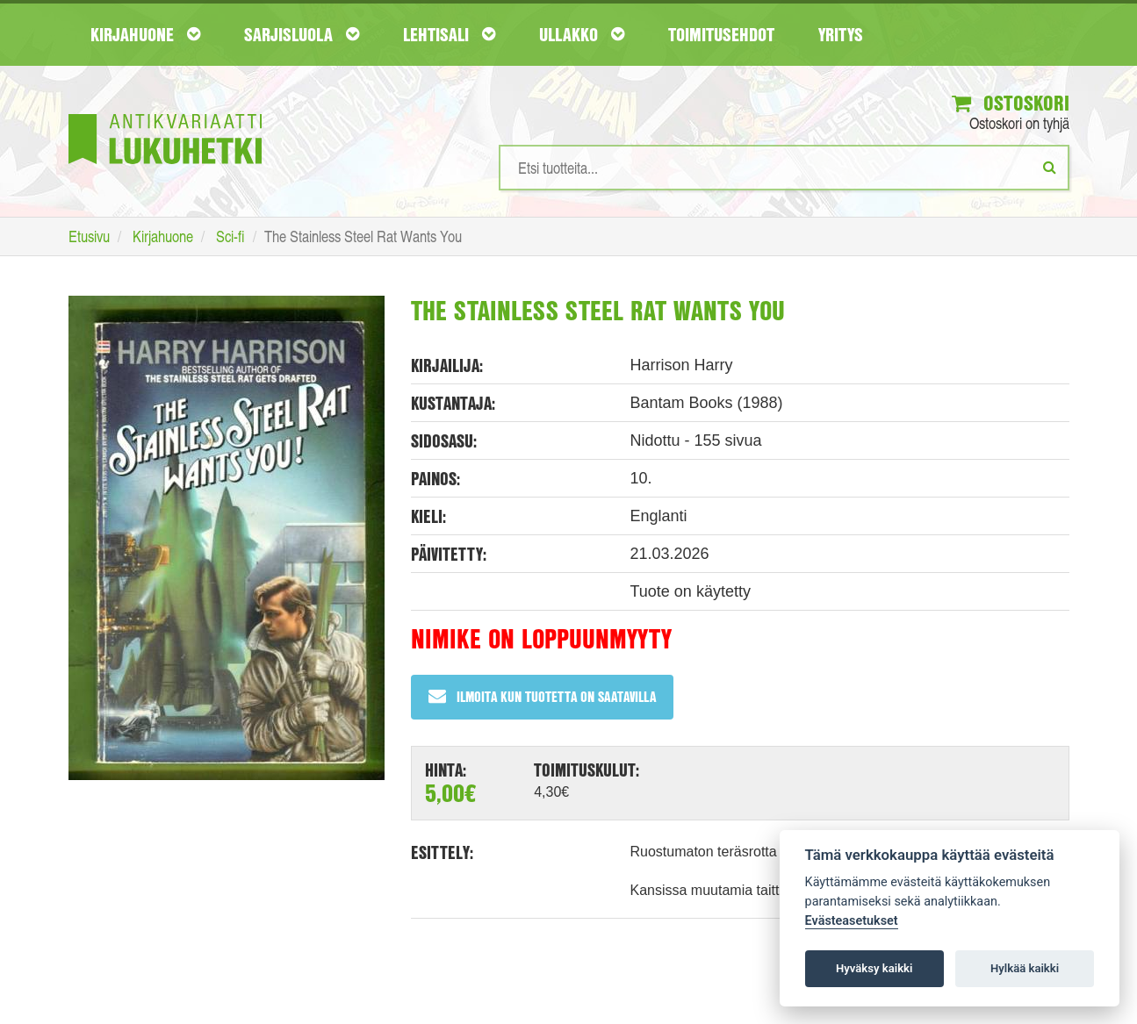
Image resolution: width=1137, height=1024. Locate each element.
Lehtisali (449, 34)
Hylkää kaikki (1024, 968)
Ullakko (581, 34)
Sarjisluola (301, 34)
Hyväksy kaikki (874, 968)
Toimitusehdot (721, 34)
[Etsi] (1049, 166)
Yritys (840, 34)
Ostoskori (1010, 102)
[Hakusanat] (784, 167)
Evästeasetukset (851, 920)
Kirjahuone (145, 34)
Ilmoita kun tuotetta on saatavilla (542, 696)
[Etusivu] (165, 113)
